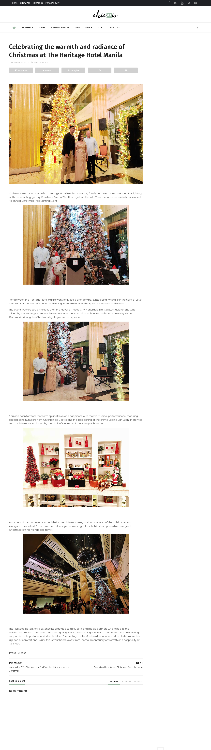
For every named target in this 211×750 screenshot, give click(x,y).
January (153, 433)
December (155, 284)
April (151, 417)
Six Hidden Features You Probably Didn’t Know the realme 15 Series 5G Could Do (180, 571)
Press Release (41, 63)
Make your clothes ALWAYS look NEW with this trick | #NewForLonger (179, 515)
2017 (148, 465)
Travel (41, 27)
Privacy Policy (52, 3)
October (153, 386)
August (152, 397)
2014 (148, 480)
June (151, 407)
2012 (148, 491)
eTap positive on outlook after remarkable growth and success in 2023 (181, 542)
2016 (148, 470)
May (151, 412)
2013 (148, 486)
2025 (148, 269)
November (155, 289)
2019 (148, 455)
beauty (147, 228)
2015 (148, 475)
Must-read (27, 27)
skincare (148, 239)
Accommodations (60, 27)
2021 (148, 444)
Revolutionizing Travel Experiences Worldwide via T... (169, 370)
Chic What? (25, 3)
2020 (148, 450)
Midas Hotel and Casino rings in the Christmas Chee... (169, 312)
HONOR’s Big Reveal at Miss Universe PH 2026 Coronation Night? (180, 650)
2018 (148, 460)
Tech (99, 27)
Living (88, 27)
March (152, 422)
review (147, 234)
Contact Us (37, 3)
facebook (119, 676)
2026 (148, 264)
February (153, 428)
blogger (106, 676)
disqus (130, 676)
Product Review (152, 222)
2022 (148, 439)
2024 (148, 274)
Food (77, 27)
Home (14, 3)
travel (147, 245)
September (155, 392)
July (150, 402)
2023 (148, 279)
